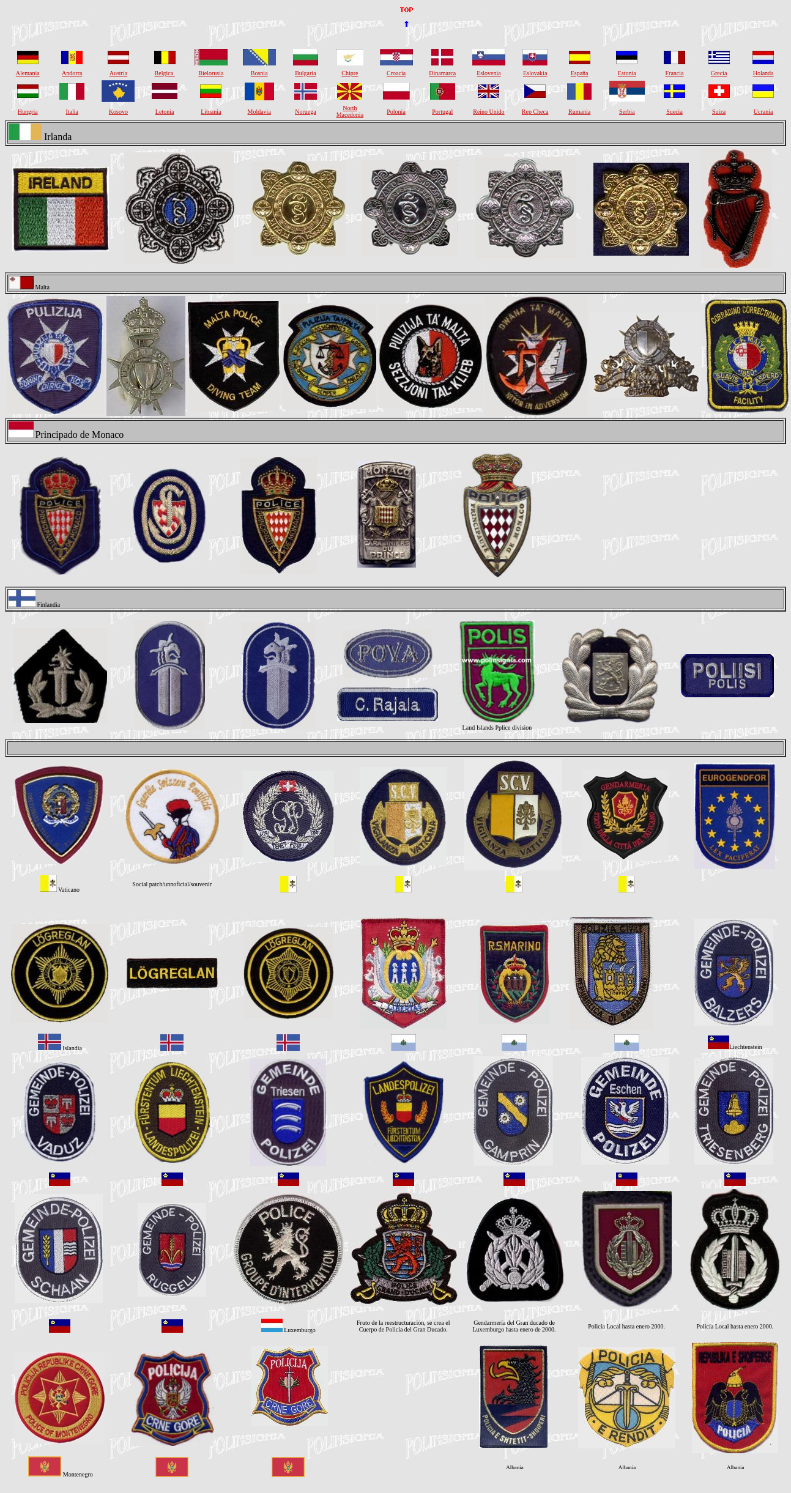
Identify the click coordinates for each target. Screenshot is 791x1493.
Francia (675, 73)
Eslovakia (535, 73)
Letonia (164, 111)
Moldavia (259, 111)
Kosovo (118, 111)
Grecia (719, 73)
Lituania (211, 111)
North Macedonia (349, 111)
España (580, 73)
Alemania (28, 73)
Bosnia (259, 73)
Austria (118, 73)
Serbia (627, 111)
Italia (71, 111)
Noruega (305, 111)
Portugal (442, 111)
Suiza (719, 111)
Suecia (674, 111)
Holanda (763, 73)
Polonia (396, 111)
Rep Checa (535, 111)
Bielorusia (210, 73)
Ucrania (763, 111)
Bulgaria (305, 73)
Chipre (349, 73)
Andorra (72, 73)
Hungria (28, 111)
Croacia (396, 73)
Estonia (627, 73)
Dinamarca (442, 73)
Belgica (165, 73)
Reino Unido (488, 111)
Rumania (579, 111)
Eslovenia (488, 73)
